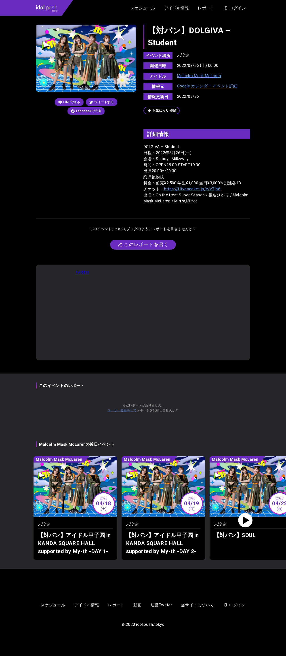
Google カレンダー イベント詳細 (207, 86)
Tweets (82, 272)
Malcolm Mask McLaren (199, 75)
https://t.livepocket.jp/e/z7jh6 (192, 189)
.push (46, 8)
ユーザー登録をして (122, 410)
